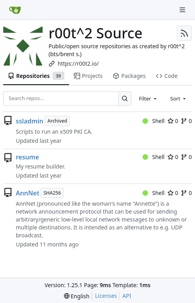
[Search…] (124, 98)
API (126, 295)
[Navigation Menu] (183, 9)
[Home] (15, 10)
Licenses (106, 295)
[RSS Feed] (184, 33)
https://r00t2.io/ (78, 63)
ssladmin (29, 121)
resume (27, 157)
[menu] (77, 296)
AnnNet (27, 193)
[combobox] (148, 98)
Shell (153, 121)
